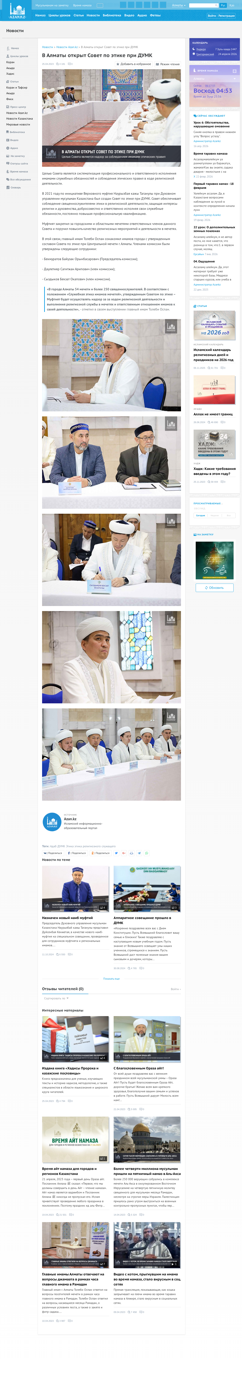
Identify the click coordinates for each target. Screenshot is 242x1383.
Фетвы (155, 15)
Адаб (53, 846)
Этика (70, 846)
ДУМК (61, 846)
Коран (10, 62)
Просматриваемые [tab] (207, 503)
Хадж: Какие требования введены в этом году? (215, 471)
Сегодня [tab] (200, 515)
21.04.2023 (119, 1109)
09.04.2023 (119, 1312)
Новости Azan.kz (17, 113)
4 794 (60, 1101)
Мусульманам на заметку (52, 5)
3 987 (60, 1321)
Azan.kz (70, 819)
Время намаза (82, 5)
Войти (212, 16)
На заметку (204, 534)
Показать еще (111, 978)
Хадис (10, 74)
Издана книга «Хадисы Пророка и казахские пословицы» (70, 1070)
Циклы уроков (59, 15)
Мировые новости (18, 124)
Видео (129, 15)
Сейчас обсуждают (209, 116)
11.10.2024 (48, 954)
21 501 (61, 1215)
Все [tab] (229, 515)
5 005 (132, 1109)
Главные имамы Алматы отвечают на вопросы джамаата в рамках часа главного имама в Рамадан (73, 1279)
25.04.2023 (48, 64)
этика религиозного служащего (95, 846)
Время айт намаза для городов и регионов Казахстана (69, 1171)
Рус (223, 5)
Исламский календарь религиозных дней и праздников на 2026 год (213, 355)
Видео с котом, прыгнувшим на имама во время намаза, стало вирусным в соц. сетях (147, 1279)
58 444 (213, 482)
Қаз (232, 5)
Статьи (79, 15)
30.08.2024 (119, 968)
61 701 (213, 368)
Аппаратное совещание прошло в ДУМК (142, 920)
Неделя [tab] (215, 515)
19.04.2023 (48, 1215)
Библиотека (112, 15)
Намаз (40, 15)
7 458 (132, 1312)
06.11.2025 (199, 368)
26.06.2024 (199, 422)
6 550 (60, 954)
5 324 (132, 1215)
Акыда (10, 68)
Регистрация (226, 16)
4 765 (132, 968)
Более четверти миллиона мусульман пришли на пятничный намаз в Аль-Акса (147, 1171)
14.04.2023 (119, 1215)
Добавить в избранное (133, 64)
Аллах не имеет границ (213, 414)
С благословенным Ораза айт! (139, 1068)
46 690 (213, 422)
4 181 (60, 64)
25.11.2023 (199, 482)
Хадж (197, 463)
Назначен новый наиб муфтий (67, 918)
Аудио (142, 15)
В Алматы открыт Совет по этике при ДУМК (109, 47)
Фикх (9, 99)
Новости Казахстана (19, 118)
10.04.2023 (48, 1321)
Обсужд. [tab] (200, 508)
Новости (93, 15)
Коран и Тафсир (16, 87)
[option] (215, 560)
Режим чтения (168, 64)
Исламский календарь (208, 344)
